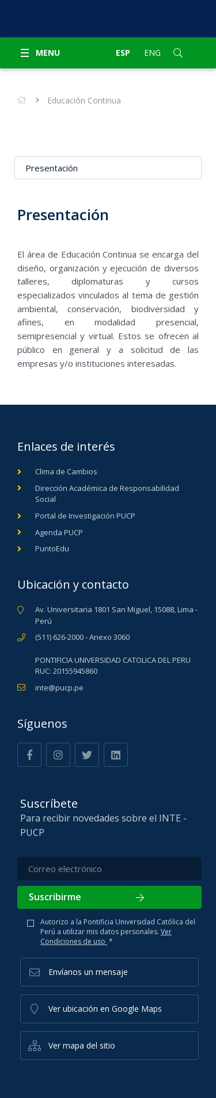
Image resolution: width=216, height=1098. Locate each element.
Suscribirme (109, 896)
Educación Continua (84, 100)
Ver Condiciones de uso (106, 936)
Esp (123, 52)
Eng (152, 52)
